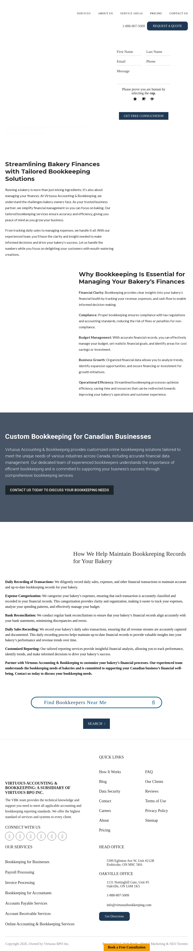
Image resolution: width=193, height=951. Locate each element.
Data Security (109, 791)
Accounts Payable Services (26, 903)
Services (84, 13)
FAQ (149, 772)
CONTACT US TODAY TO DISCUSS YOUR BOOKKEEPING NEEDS (59, 490)
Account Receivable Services (28, 914)
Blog (103, 781)
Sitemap (151, 820)
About (104, 820)
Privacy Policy (156, 811)
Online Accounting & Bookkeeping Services (39, 924)
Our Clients (154, 781)
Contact (105, 801)
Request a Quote (167, 26)
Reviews (152, 791)
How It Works (110, 772)
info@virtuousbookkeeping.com (129, 905)
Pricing (156, 13)
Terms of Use (155, 801)
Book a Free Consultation (127, 947)
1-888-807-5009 (133, 26)
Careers (105, 811)
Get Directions (114, 916)
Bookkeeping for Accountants (28, 893)
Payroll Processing (19, 872)
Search (96, 724)
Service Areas (131, 13)
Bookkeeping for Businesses (27, 862)
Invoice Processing (20, 882)
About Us (105, 13)
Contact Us (178, 13)
